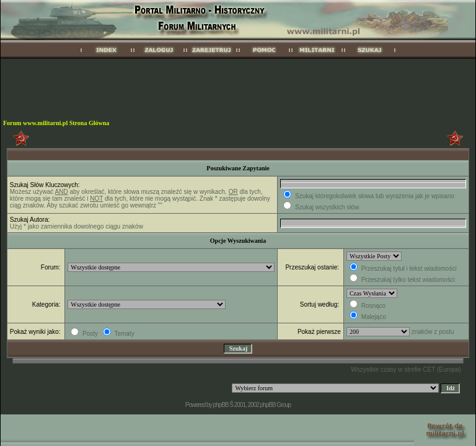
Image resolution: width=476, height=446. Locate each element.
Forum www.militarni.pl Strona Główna (56, 123)
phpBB (220, 404)
